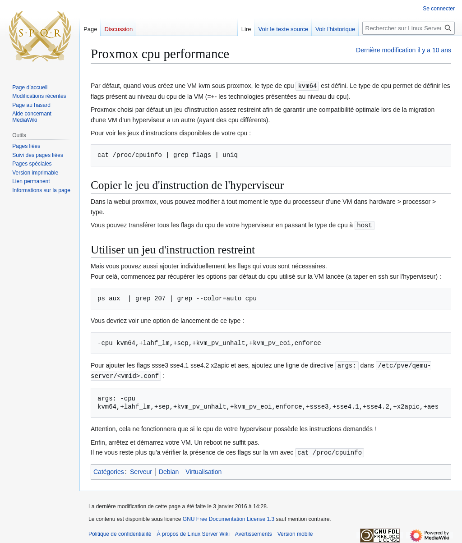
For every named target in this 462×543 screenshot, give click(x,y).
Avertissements (253, 532)
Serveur (141, 469)
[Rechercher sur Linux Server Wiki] (408, 28)
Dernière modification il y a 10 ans (403, 50)
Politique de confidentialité (119, 532)
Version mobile (295, 532)
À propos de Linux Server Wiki (193, 532)
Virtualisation (203, 469)
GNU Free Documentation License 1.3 (228, 517)
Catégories (108, 469)
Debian (169, 469)
